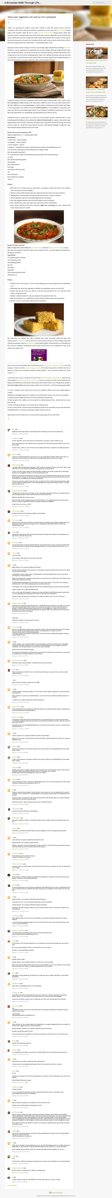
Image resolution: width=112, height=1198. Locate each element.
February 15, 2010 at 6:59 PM (20, 637)
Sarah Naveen (16, 808)
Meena (14, 1071)
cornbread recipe (36, 247)
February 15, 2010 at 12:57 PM (20, 598)
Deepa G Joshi (16, 717)
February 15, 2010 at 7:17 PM (20, 656)
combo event (22, 340)
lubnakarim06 (16, 983)
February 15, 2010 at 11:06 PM (20, 728)
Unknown (14, 454)
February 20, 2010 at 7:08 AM (20, 1095)
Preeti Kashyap (16, 465)
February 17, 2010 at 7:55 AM (20, 911)
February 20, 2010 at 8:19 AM (20, 1107)
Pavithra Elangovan (17, 603)
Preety (14, 1041)
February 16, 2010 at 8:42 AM (20, 752)
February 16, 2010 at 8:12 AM (20, 742)
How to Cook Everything (56, 247)
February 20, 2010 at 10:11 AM (20, 1151)
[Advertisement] (81, 67)
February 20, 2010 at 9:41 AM (20, 1138)
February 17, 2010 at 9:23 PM (20, 979)
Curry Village (61, 30)
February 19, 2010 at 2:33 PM (20, 1054)
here (13, 373)
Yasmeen (14, 1050)
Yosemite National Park (45, 33)
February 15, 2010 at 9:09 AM (20, 434)
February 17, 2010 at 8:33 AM (20, 926)
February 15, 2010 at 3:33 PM (20, 622)
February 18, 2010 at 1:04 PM (20, 1017)
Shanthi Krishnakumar (18, 930)
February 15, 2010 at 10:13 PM (20, 684)
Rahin (13, 941)
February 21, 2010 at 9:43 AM (20, 1163)
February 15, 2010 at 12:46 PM (20, 560)
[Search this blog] (102, 3)
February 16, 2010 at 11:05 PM (20, 859)
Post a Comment (12, 1185)
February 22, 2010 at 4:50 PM (20, 1172)
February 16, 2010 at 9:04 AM (20, 804)
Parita (13, 669)
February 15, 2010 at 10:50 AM (20, 460)
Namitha (14, 779)
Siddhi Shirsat (16, 818)
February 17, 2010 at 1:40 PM (20, 968)
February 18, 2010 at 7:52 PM (20, 1036)
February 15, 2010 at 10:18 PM (20, 702)
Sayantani (15, 767)
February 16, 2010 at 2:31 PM (20, 849)
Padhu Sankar (16, 853)
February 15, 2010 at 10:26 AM (20, 450)
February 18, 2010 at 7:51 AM (20, 1001)
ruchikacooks (16, 438)
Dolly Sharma (16, 1112)
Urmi (13, 429)
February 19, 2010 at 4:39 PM (20, 1082)
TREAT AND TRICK (17, 864)
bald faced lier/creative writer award (27, 380)
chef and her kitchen (17, 660)
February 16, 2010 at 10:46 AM (20, 813)
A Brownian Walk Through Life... (22, 2)
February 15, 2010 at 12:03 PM (20, 527)
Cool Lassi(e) (15, 1006)
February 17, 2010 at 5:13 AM (20, 892)
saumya (14, 553)
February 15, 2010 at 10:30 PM (20, 712)
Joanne (14, 874)
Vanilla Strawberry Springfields (51, 378)
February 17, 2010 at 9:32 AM (20, 936)
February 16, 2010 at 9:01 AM (20, 785)
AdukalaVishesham (17, 1168)
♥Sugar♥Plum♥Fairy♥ (18, 490)
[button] (8, 22)
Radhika (14, 828)
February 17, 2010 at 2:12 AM (20, 870)
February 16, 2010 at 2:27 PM (20, 833)
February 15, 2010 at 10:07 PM (20, 675)
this (22, 135)
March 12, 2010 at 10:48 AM (20, 1181)
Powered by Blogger (56, 1192)
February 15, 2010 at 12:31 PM (20, 548)
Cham (13, 973)
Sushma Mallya (16, 706)
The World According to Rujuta (54, 365)
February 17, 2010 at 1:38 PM (20, 952)
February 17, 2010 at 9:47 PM (20, 988)
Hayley (14, 532)
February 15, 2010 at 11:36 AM (20, 486)
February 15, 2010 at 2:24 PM (20, 613)
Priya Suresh (15, 520)
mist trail (67, 47)
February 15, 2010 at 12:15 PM (20, 538)
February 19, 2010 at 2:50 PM (20, 1066)
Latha (13, 1156)
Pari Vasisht (15, 627)
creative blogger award (32, 368)
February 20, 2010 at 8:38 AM (20, 1126)
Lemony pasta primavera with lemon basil (96, 118)
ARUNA (14, 1131)
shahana (14, 746)
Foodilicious (30, 343)
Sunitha (14, 885)
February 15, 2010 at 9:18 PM (20, 665)
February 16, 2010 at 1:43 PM (20, 824)
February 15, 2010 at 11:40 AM (20, 515)
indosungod (15, 542)
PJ (12, 565)
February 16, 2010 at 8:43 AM (20, 775)
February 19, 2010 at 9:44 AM (20, 1045)
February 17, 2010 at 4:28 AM (20, 880)
